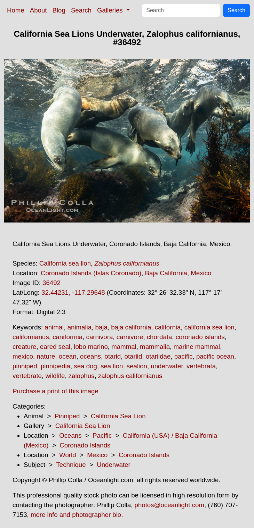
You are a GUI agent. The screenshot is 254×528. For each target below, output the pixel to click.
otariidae (158, 356)
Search (81, 10)
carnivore (130, 337)
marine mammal (197, 346)
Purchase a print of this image (55, 391)
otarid (113, 356)
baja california (131, 327)
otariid (133, 356)
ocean (68, 356)
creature (24, 346)
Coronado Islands (84, 445)
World (67, 455)
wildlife (55, 375)
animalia (80, 327)
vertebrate (27, 375)
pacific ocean (215, 356)
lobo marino (91, 346)
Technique (71, 464)
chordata (159, 337)
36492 (51, 282)
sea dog (85, 366)
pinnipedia (55, 366)
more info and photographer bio (76, 514)
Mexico (201, 273)
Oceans (70, 435)
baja (101, 327)
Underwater (113, 464)
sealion (137, 366)
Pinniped (67, 416)
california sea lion (209, 327)
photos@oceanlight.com (169, 505)
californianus (31, 337)
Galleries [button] (111, 10)
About (38, 10)
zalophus (82, 375)
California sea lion (65, 263)
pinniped (25, 366)
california (168, 327)
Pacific (102, 435)
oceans (90, 356)
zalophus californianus (130, 375)
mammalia (155, 346)
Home (15, 10)
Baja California (166, 273)
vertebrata (201, 366)
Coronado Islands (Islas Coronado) (91, 273)
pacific (183, 356)
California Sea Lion (118, 416)
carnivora (99, 337)
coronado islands (200, 337)
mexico (23, 356)
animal (54, 327)
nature (46, 356)
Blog (59, 10)
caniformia (67, 337)
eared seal (55, 346)
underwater (167, 366)
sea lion (112, 366)
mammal (123, 346)
